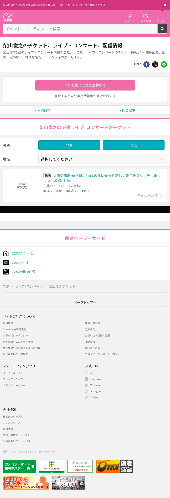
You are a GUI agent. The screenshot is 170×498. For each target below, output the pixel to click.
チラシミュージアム (14, 385)
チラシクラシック (13, 379)
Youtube (95, 385)
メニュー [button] (162, 20)
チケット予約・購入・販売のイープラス (8, 17)
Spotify (18, 262)
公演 (69, 145)
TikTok (94, 397)
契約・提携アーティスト (16, 435)
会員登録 (146, 20)
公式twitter (21, 271)
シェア (146, 64)
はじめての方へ (94, 348)
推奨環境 (90, 341)
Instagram (96, 391)
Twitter (155, 64)
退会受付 (90, 329)
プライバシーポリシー (15, 335)
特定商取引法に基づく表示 (18, 341)
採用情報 (8, 429)
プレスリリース (11, 422)
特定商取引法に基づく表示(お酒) (21, 348)
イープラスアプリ (13, 373)
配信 (133, 145)
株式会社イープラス (14, 416)
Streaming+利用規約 (14, 329)
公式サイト (20, 252)
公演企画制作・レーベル (16, 441)
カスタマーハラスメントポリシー (103, 354)
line (164, 64)
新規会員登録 (92, 323)
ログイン (130, 20)
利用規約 (8, 323)
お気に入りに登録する (88, 85)
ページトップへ (85, 302)
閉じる (165, 5)
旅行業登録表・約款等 (15, 354)
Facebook (95, 379)
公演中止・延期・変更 (97, 335)
